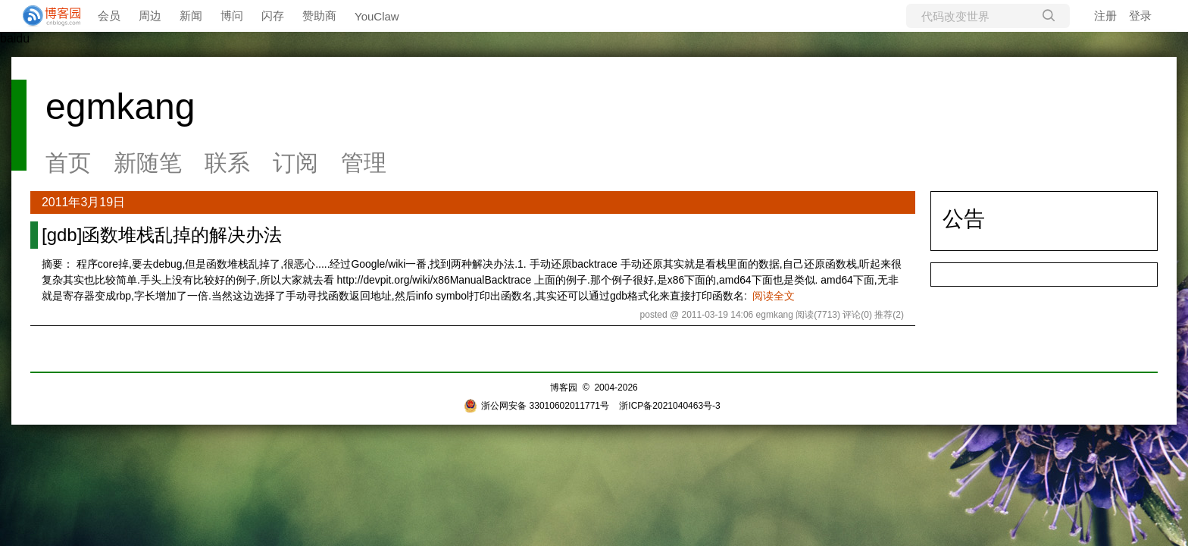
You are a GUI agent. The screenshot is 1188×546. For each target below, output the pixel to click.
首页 (68, 162)
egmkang (120, 106)
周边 (150, 15)
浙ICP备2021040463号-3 (669, 405)
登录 (1140, 15)
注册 (1105, 15)
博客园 (563, 387)
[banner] (45, 16)
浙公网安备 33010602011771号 (536, 405)
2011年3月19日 (83, 202)
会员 (109, 15)
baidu (15, 38)
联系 (227, 162)
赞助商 (319, 15)
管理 (363, 162)
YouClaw (377, 16)
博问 (231, 15)
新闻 (191, 15)
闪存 (272, 15)
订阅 (295, 162)
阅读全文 (773, 296)
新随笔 (148, 162)
